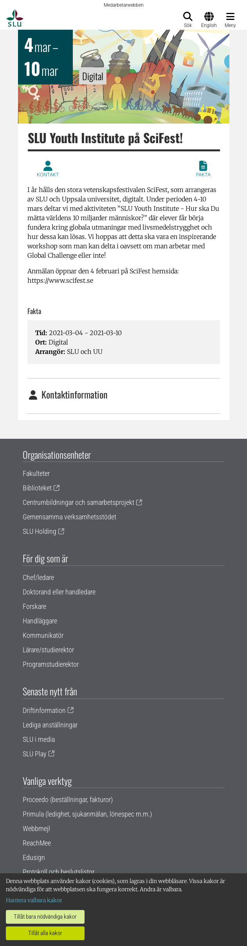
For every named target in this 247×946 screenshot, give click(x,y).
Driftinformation (44, 710)
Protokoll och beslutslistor (58, 872)
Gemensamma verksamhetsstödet (69, 517)
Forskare (34, 606)
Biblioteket (37, 488)
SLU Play (35, 754)
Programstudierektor (51, 664)
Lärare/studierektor (48, 650)
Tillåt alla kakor (45, 933)
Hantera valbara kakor (34, 900)
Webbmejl (36, 828)
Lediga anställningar (50, 725)
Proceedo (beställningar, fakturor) (68, 799)
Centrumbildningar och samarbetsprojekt (78, 502)
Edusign (34, 857)
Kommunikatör (43, 635)
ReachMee (37, 843)
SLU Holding (39, 531)
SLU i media (39, 739)
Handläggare (40, 621)
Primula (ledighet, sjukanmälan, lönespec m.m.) (87, 814)
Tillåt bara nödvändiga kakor (45, 916)
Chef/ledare (38, 577)
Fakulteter (36, 473)
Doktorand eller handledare (59, 592)
